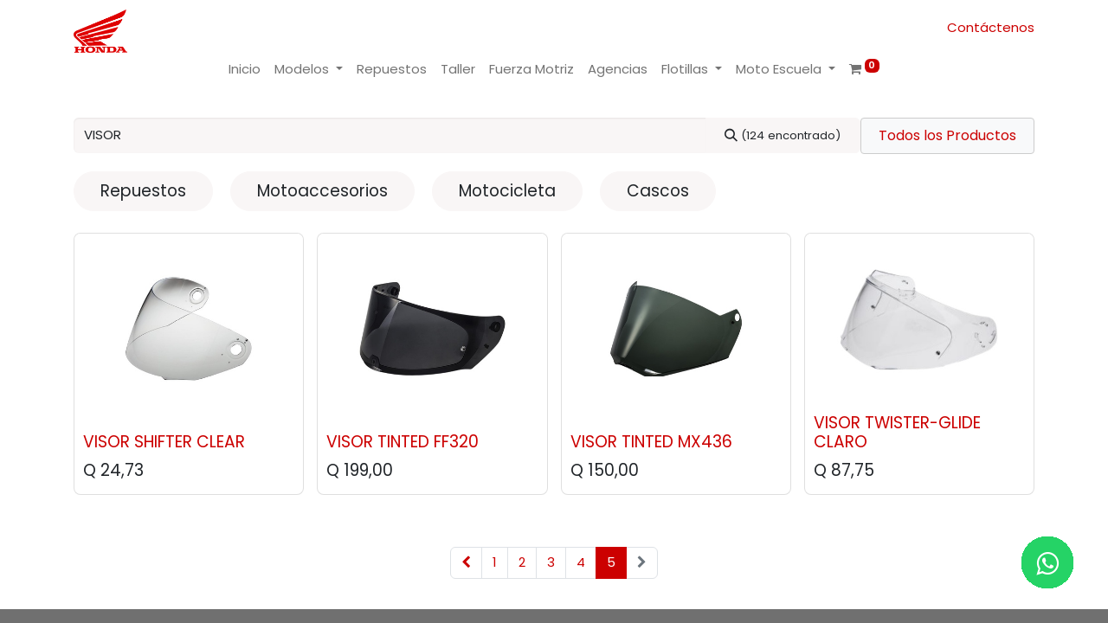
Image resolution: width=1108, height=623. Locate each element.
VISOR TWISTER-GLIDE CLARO (897, 432)
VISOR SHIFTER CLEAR (164, 441)
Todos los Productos (947, 135)
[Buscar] (782, 135)
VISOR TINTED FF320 (402, 441)
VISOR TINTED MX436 (651, 441)
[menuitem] (244, 70)
